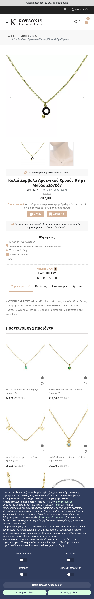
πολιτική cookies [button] (64, 501)
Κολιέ (35, 36)
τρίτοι (57, 504)
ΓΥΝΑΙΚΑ (24, 36)
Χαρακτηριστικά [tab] (20, 286)
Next (83, 97)
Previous (10, 97)
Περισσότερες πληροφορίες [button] (47, 585)
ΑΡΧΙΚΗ (12, 36)
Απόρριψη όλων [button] (24, 592)
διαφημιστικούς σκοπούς (51, 517)
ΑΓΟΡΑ (36, 214)
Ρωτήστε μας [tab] (60, 286)
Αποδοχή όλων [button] (69, 592)
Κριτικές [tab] (77, 286)
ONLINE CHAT (47, 268)
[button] (89, 493)
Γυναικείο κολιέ (16, 204)
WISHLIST (56, 214)
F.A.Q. (10, 258)
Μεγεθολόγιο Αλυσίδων (21, 241)
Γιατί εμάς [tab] (41, 286)
